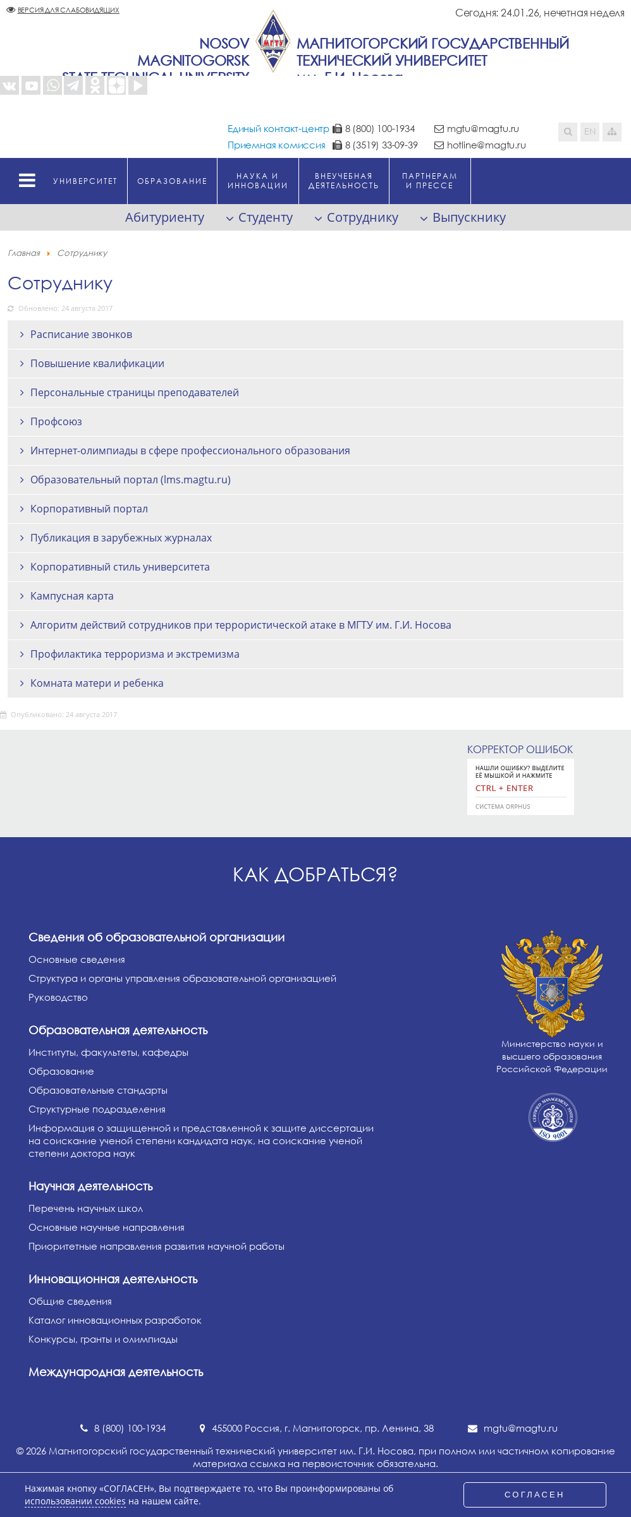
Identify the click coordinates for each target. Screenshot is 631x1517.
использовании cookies (75, 1501)
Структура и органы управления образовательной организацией (182, 978)
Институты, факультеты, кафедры (108, 1052)
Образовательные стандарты (98, 1090)
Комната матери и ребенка (97, 683)
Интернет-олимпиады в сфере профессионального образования (190, 450)
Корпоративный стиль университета (120, 567)
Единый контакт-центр (278, 128)
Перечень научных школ (85, 1208)
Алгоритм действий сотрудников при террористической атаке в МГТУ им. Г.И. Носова (240, 625)
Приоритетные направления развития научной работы (156, 1246)
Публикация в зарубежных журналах (121, 538)
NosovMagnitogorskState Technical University (155, 60)
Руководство (58, 997)
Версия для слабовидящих (68, 10)
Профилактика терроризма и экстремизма (135, 654)
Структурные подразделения (97, 1109)
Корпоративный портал (89, 509)
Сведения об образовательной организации (156, 937)
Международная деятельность (115, 1372)
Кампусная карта (72, 596)
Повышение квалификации (97, 363)
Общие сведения (70, 1301)
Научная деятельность (90, 1186)
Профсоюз (56, 421)
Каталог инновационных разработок (115, 1320)
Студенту (265, 217)
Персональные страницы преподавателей (134, 392)
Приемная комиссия (277, 144)
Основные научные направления (106, 1227)
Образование (61, 1071)
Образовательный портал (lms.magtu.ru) (130, 480)
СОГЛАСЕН (535, 1494)
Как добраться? (315, 874)
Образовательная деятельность (117, 1030)
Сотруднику (362, 217)
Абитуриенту (164, 217)
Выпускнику (469, 217)
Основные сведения (76, 959)
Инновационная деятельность (112, 1279)
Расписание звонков (81, 334)
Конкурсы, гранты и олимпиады (103, 1339)
